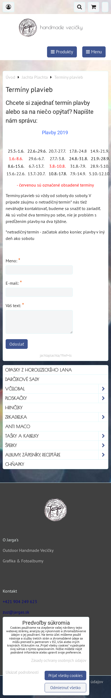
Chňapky (14, 464)
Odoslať (16, 344)
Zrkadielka (56, 417)
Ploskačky (56, 398)
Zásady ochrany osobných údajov (58, 660)
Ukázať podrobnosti (22, 672)
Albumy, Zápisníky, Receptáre (56, 454)
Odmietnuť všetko (65, 687)
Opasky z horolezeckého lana (38, 369)
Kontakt (10, 591)
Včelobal (56, 388)
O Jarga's (11, 539)
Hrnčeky (13, 407)
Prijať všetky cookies (65, 675)
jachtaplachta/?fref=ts (55, 355)
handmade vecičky (61, 27)
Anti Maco (17, 426)
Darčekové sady (22, 379)
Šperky (56, 445)
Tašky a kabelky (56, 436)
